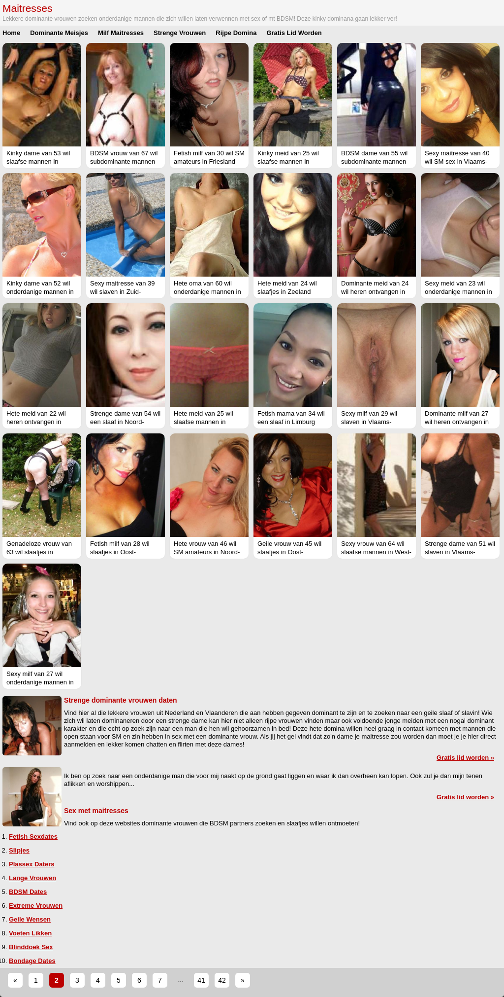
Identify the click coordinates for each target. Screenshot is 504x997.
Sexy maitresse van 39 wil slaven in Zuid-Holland (122, 292)
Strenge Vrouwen (180, 32)
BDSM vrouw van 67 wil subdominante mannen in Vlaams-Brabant (124, 161)
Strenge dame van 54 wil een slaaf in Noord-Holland (125, 422)
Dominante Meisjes (59, 32)
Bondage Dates (32, 960)
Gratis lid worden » (465, 757)
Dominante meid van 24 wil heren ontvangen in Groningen (375, 292)
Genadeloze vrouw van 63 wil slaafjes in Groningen (39, 552)
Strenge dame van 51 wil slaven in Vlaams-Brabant (460, 552)
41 (201, 980)
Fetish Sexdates (33, 836)
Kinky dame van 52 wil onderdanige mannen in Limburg (40, 292)
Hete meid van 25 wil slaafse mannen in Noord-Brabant (203, 422)
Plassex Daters (32, 864)
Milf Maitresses (121, 32)
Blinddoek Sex (31, 947)
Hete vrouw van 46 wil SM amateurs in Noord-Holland (207, 552)
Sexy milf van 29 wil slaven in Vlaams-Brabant (369, 422)
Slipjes (19, 850)
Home (11, 32)
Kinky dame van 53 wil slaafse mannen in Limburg (38, 161)
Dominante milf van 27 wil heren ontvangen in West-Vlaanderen (457, 422)
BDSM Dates (28, 891)
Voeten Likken (30, 933)
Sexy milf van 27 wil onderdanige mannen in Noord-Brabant (40, 682)
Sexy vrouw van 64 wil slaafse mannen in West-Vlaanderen (376, 552)
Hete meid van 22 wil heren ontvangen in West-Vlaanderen (36, 422)
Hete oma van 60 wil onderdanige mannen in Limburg (207, 292)
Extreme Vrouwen (36, 905)
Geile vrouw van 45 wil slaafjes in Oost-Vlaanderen (289, 552)
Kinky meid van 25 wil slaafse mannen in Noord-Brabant (288, 161)
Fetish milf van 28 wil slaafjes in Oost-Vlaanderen (120, 552)
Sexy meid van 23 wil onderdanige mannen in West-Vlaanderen (458, 292)
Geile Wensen (30, 919)
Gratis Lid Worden (293, 32)
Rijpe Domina (236, 32)
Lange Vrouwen (32, 878)
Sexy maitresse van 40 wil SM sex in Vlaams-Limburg (457, 161)
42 (222, 980)
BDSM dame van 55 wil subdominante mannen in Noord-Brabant (374, 161)
